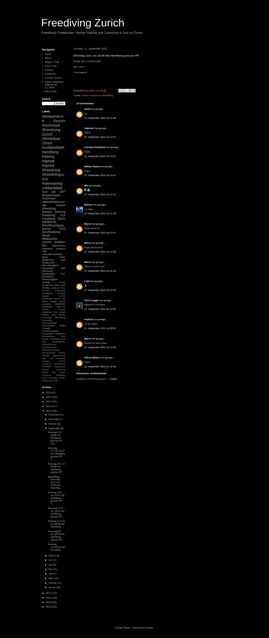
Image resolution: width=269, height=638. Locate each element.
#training (60, 211)
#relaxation (60, 333)
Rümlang (46, 288)
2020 (49, 597)
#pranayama (48, 333)
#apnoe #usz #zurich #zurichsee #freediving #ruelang (53, 290)
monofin (47, 242)
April (51, 573)
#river (44, 378)
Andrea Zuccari (53, 309)
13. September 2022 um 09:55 (100, 328)
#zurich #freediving (53, 207)
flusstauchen (48, 285)
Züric (55, 312)
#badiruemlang (59, 356)
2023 (49, 406)
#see (63, 336)
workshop (46, 304)
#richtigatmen (48, 336)
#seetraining (52, 183)
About (48, 58)
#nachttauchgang (53, 225)
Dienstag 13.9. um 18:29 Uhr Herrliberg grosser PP (56, 512)
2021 (49, 593)
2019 (49, 602)
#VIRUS (62, 353)
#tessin (45, 339)
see (53, 191)
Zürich (47, 143)
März (51, 578)
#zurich (46, 228)
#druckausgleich (50, 265)
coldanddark (52, 188)
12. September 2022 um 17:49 (100, 251)
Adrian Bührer (92, 357)
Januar (52, 587)
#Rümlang (47, 271)
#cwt (45, 191)
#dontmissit (49, 221)
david (87, 109)
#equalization (58, 245)
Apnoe (46, 235)
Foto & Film (51, 66)
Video (44, 301)
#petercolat (48, 259)
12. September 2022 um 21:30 (100, 290)
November (54, 419)
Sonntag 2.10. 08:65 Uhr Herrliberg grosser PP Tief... (55, 438)
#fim (51, 358)
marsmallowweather (52, 254)
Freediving (48, 215)
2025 (49, 397)
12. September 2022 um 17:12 (100, 194)
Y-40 (55, 381)
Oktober (52, 423)
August (52, 555)
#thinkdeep (51, 138)
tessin (57, 285)
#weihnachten (58, 341)
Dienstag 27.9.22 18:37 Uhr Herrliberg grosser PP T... (56, 454)
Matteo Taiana (92, 166)
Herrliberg (50, 152)
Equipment (50, 74)
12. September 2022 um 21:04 (100, 271)
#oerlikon (59, 242)
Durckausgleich (50, 279)
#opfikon (45, 370)
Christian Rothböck (95, 147)
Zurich (47, 134)
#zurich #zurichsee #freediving (97, 95)
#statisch (60, 248)
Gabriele (89, 128)
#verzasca (55, 339)
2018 (49, 606)
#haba (62, 325)
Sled (51, 381)
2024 (49, 401)
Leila (87, 281)
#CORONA (60, 304)
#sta (63, 259)
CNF (63, 285)
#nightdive (47, 248)
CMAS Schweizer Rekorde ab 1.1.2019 (54, 85)
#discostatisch (48, 325)
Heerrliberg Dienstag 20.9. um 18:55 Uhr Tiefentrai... (55, 482)
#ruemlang (53, 378)
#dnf (63, 268)
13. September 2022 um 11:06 (100, 347)
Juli (50, 560)
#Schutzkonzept (48, 353)
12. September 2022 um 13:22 (100, 156)
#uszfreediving (51, 231)
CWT (62, 191)
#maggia (46, 328)
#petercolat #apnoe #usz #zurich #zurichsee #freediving (53, 372)
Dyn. (45, 245)
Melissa (88, 204)
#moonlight (48, 268)
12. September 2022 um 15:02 (100, 175)
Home (48, 54)
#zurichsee (48, 198)
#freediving (51, 170)
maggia (53, 301)
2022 (49, 410)
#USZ (62, 257)
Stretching (47, 312)
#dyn (44, 251)
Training (49, 70)
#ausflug (45, 356)
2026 (49, 392)
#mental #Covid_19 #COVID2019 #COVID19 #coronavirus (53, 364)
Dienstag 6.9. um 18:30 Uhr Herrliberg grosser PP (56, 535)
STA (62, 215)
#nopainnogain (51, 195)
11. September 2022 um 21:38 (100, 118)
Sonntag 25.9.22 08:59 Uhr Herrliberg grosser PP (56, 468)
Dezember (54, 414)
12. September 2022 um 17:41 (100, 232)
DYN (62, 228)
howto (114, 379)
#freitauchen (49, 238)
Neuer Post (51, 91)
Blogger (149, 627)
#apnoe (48, 161)
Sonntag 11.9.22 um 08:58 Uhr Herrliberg (56, 524)
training (48, 156)
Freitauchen (48, 262)
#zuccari (61, 306)
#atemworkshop (49, 323)
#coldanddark (53, 147)
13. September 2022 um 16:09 (100, 366)
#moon (62, 282)
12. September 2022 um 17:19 (100, 213)
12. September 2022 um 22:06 (100, 309)
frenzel (62, 312)
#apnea (48, 165)
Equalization (48, 273)
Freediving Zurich (82, 23)
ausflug (46, 282)
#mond (57, 298)
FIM (63, 298)
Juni (50, 564)
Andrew (88, 319)
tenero (62, 301)
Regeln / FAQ (52, 62)
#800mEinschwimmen (51, 350)
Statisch (47, 211)
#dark (44, 358)
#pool (45, 257)
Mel (86, 185)
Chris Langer (91, 300)
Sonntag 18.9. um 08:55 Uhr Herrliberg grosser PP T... (56, 498)
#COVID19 (47, 276)
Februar (52, 582)
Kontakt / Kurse (53, 77)
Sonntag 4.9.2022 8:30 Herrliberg (56, 547)
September (54, 428)
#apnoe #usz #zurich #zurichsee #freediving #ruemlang (53, 317)
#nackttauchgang (50, 331)
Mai (50, 569)
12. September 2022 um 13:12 (100, 137)
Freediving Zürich (53, 218)
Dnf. (63, 273)
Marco (87, 224)
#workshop (47, 306)
